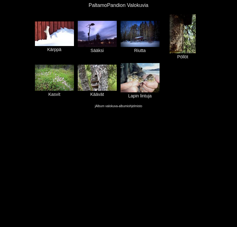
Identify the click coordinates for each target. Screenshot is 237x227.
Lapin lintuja (140, 93)
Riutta (140, 48)
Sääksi (97, 48)
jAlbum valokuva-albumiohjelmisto (118, 106)
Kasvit (54, 92)
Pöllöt (183, 54)
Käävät (97, 92)
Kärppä (54, 47)
